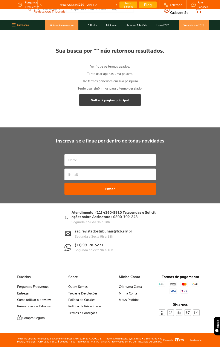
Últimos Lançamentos (62, 25)
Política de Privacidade (84, 306)
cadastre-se (179, 12)
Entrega (23, 293)
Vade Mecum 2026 (193, 25)
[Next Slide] (116, 5)
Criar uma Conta (130, 286)
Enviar (110, 189)
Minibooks (111, 25)
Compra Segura (33, 318)
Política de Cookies (81, 299)
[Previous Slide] (41, 5)
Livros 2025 (162, 25)
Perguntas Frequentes (33, 286)
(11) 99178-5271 (89, 244)
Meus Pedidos (129, 299)
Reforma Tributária (137, 25)
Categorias (23, 24)
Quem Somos (78, 286)
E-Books (92, 25)
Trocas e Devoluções (83, 293)
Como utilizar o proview (34, 299)
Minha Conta (128, 293)
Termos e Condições (82, 313)
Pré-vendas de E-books (34, 306)
